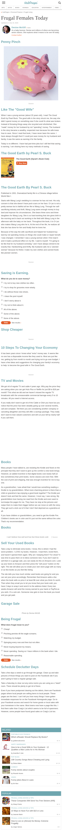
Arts (3, 7)
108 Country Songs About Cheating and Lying (30, 760)
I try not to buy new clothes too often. (19, 283)
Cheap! (7, 629)
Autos (10, 7)
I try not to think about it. (14, 305)
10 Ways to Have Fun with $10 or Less (27, 811)
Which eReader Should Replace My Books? (29, 737)
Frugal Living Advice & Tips (22, 798)
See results (16, 323)
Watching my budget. (12, 638)
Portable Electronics (20, 734)
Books (17, 7)
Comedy (14, 767)
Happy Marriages (18, 744)
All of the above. (10, 309)
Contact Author (17, 35)
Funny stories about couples (23, 770)
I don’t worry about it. (12, 301)
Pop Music (15, 757)
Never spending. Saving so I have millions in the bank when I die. (31, 651)
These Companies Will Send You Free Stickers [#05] (33, 801)
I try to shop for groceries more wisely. (19, 288)
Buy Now (21, 163)
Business (26, 7)
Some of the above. (12, 314)
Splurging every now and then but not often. (22, 642)
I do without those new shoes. (16, 292)
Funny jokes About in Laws (22, 780)
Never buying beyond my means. (17, 647)
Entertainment (47, 7)
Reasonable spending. (13, 656)
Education (35, 7)
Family (57, 7)
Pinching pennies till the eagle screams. (20, 634)
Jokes (13, 777)
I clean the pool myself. (13, 296)
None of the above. (12, 318)
